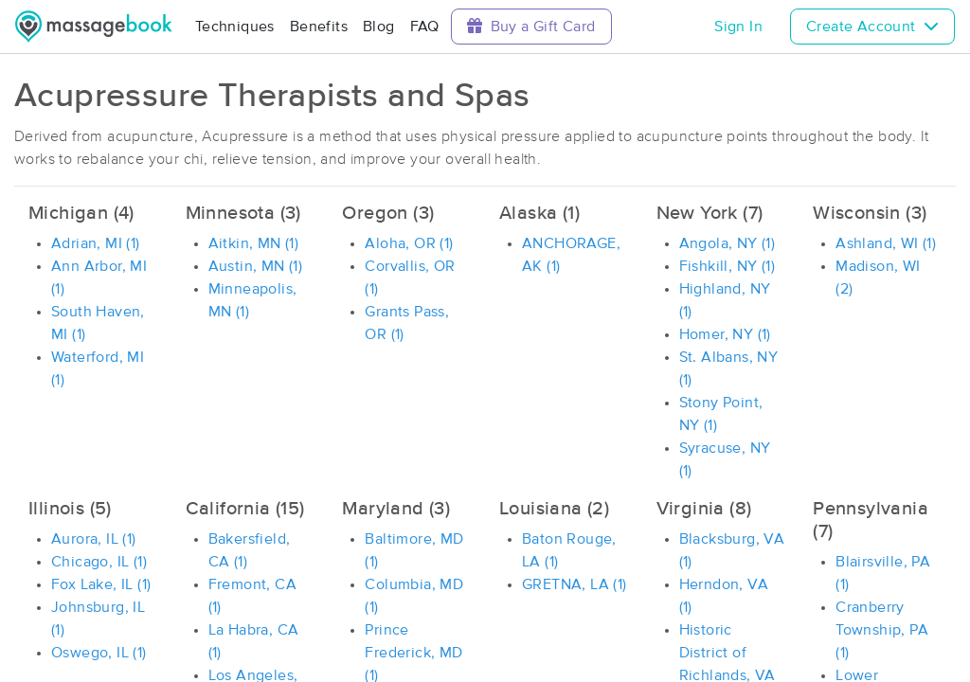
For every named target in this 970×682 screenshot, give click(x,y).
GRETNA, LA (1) (574, 584)
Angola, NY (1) (727, 243)
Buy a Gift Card (531, 26)
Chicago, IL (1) (99, 561)
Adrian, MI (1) (95, 243)
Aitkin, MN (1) (253, 243)
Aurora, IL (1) (93, 539)
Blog (379, 26)
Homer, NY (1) (725, 334)
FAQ (425, 26)
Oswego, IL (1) (99, 652)
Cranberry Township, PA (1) (881, 630)
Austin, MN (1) (255, 266)
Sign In (738, 26)
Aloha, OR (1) (409, 243)
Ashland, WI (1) (885, 243)
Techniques (235, 26)
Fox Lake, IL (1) (101, 584)
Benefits (319, 26)
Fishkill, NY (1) (727, 266)
